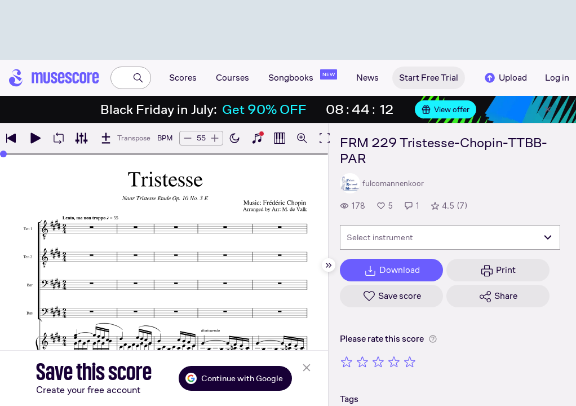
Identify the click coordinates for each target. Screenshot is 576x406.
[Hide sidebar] (328, 265)
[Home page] (54, 78)
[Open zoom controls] (302, 138)
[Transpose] (125, 138)
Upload (505, 78)
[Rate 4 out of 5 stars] (394, 361)
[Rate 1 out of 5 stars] (346, 361)
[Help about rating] (433, 339)
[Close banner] (548, 109)
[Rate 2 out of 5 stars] (362, 361)
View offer (445, 109)
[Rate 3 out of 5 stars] (378, 361)
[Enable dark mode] (234, 138)
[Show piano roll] (279, 138)
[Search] (138, 78)
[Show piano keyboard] (257, 138)
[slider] (3, 154)
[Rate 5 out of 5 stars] (410, 361)
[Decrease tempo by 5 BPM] (187, 138)
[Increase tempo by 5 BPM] (214, 138)
